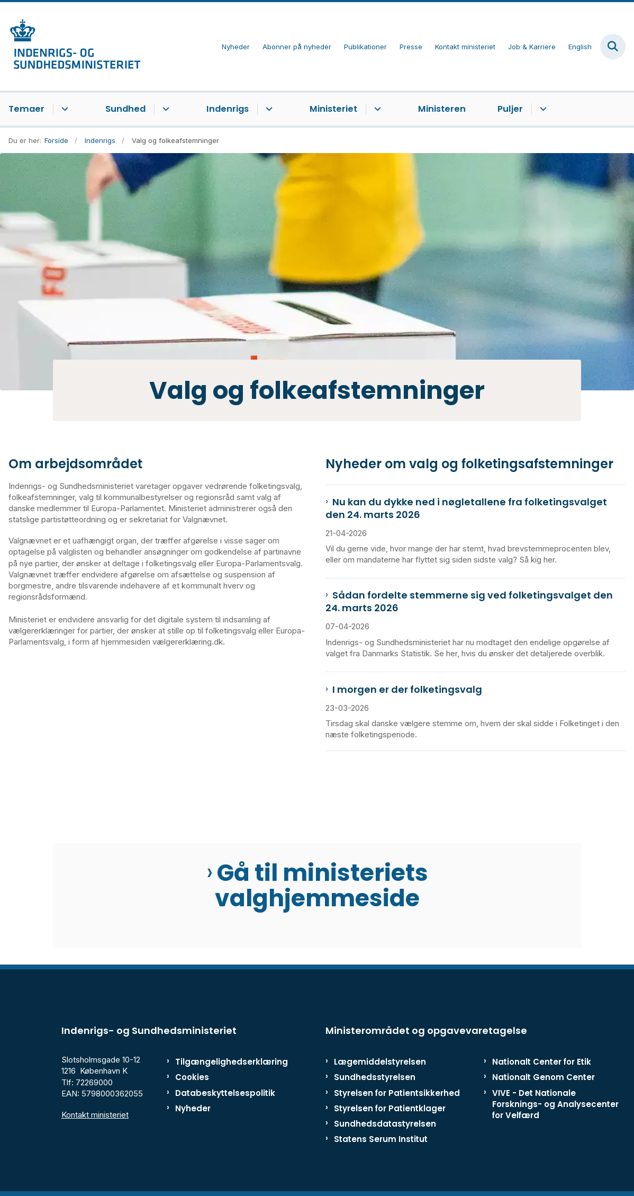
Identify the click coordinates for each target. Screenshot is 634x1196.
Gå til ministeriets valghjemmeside (321, 885)
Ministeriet (333, 109)
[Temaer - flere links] (63, 109)
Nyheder (193, 1108)
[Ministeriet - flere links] (376, 109)
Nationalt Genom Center (543, 1077)
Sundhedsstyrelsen (374, 1077)
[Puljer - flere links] (541, 109)
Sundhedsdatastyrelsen (385, 1123)
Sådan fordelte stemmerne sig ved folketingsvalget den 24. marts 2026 (469, 601)
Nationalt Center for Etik (541, 1061)
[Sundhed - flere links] (164, 109)
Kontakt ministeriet (95, 1115)
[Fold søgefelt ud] (613, 46)
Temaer (26, 109)
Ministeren (442, 109)
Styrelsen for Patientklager (390, 1108)
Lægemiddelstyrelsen (380, 1061)
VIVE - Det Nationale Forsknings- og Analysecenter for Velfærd (555, 1104)
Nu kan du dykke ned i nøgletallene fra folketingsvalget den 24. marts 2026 (466, 508)
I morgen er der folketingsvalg (407, 689)
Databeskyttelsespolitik (215, 1093)
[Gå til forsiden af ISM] (70, 46)
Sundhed (125, 109)
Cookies (192, 1077)
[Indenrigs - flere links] (267, 109)
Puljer (510, 109)
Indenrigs (227, 109)
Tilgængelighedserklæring (215, 1061)
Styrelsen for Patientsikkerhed (397, 1093)
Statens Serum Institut (381, 1139)
